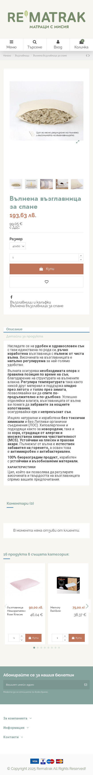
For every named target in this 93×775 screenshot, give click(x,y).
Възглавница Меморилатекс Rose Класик (16, 610)
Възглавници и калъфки (30, 302)
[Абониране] (86, 684)
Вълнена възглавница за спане (36, 306)
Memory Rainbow (55, 609)
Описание (14, 329)
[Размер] (18, 246)
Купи (46, 269)
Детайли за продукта (24, 336)
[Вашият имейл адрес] (42, 684)
